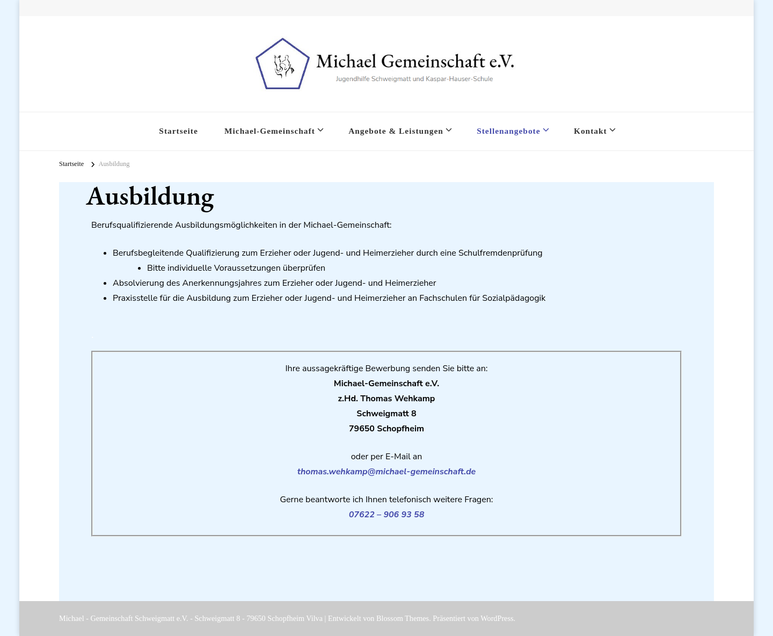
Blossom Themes (402, 618)
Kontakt (590, 130)
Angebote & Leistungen (395, 130)
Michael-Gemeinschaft (269, 130)
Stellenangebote (508, 130)
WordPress (496, 618)
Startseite (178, 130)
